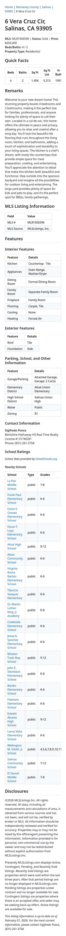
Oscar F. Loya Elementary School (14, 532)
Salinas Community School (15, 763)
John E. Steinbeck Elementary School (14, 673)
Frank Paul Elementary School (14, 499)
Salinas (46, 7)
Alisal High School (14, 546)
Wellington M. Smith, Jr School (15, 749)
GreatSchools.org (46, 459)
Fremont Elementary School (14, 703)
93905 (9, 11)
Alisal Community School (15, 558)
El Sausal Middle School (13, 777)
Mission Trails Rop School (13, 658)
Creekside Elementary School (14, 626)
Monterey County (27, 7)
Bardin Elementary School (14, 689)
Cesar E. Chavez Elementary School (14, 514)
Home (9, 7)
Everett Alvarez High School (12, 719)
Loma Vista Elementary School (14, 735)
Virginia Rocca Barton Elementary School (14, 576)
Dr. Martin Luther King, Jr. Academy (13, 610)
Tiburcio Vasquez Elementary (14, 594)
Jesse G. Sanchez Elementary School (14, 642)
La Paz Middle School (11, 485)
